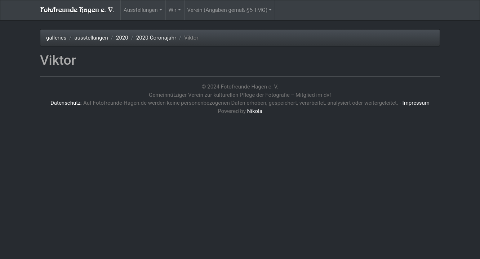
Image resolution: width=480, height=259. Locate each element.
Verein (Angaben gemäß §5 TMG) (227, 10)
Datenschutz (65, 103)
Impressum (416, 103)
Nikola (254, 111)
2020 (122, 38)
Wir (173, 10)
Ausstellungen (141, 10)
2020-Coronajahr (156, 38)
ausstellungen (91, 38)
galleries (56, 38)
